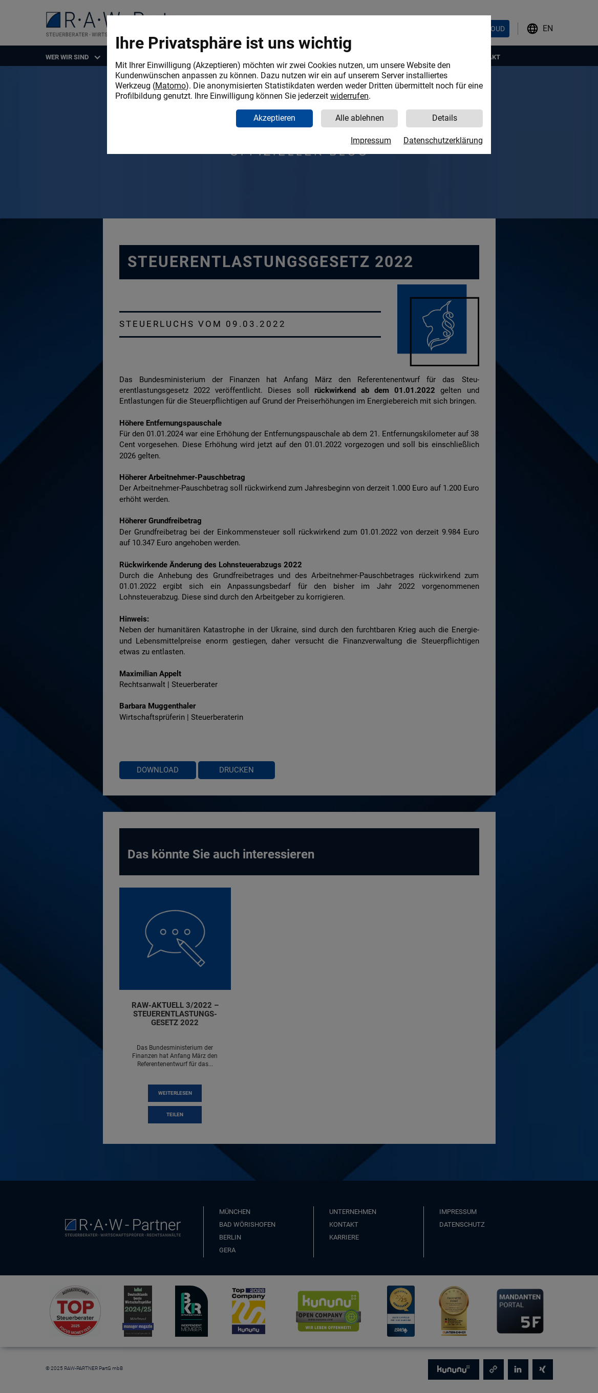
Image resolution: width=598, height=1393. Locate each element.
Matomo (170, 86)
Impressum (371, 140)
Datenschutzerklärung (443, 140)
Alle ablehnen (359, 118)
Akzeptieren (274, 118)
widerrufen (349, 96)
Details (444, 118)
